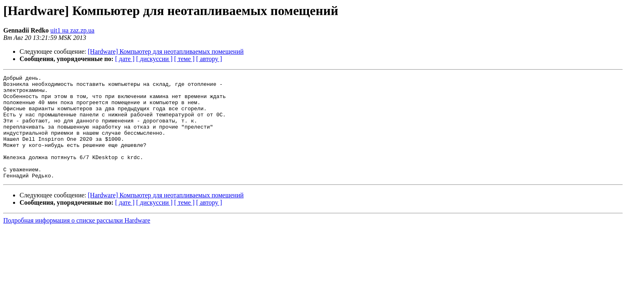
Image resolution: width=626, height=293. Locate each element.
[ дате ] (124, 58)
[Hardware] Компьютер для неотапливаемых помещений (166, 51)
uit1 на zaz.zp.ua (73, 30)
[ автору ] (209, 58)
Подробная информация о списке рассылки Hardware (76, 241)
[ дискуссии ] (154, 58)
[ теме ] (184, 58)
